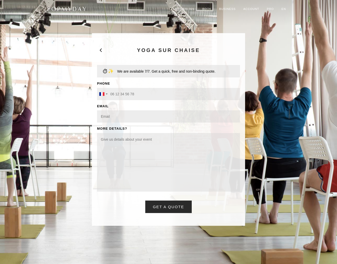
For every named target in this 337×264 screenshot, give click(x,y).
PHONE (103, 83)
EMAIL (103, 106)
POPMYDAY (67, 9)
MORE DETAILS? (112, 128)
